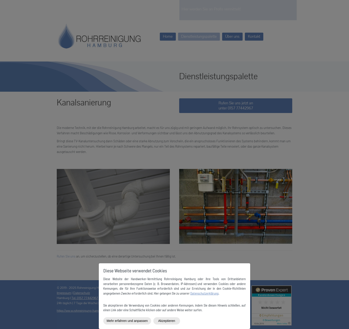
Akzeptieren (166, 321)
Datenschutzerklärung (204, 293)
